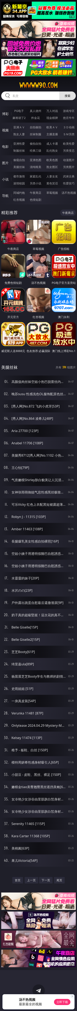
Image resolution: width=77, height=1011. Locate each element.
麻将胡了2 (19, 118)
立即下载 (62, 1002)
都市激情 (19, 176)
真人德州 (35, 111)
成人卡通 (52, 144)
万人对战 (52, 111)
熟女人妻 (19, 134)
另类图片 (69, 167)
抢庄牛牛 (69, 118)
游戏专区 (69, 111)
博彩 (5, 114)
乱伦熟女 (52, 150)
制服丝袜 (19, 150)
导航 (5, 195)
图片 (5, 163)
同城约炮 (19, 193)
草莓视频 (52, 193)
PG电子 (19, 111)
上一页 (31, 880)
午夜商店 (35, 193)
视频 (5, 130)
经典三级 (35, 150)
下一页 (45, 880)
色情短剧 (35, 200)
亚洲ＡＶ (19, 127)
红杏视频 (19, 200)
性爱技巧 (69, 183)
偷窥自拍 (19, 160)
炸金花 (35, 118)
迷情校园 (19, 183)
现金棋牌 (52, 118)
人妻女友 (52, 176)
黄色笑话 (52, 183)
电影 (5, 146)
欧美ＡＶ (52, 127)
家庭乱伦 (35, 176)
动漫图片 (69, 160)
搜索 (67, 96)
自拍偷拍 (35, 127)
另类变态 (69, 150)
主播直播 (52, 134)
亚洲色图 (35, 160)
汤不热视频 (69, 193)
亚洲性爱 (19, 144)
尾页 (59, 880)
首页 (18, 880)
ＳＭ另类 (69, 134)
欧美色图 (52, 160)
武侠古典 (69, 176)
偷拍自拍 (35, 144)
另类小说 (35, 183)
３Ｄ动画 (69, 127)
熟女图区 (52, 167)
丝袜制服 (35, 134)
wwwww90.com (38, 85)
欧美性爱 (69, 144)
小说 (5, 179)
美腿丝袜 (19, 167)
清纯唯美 (35, 167)
